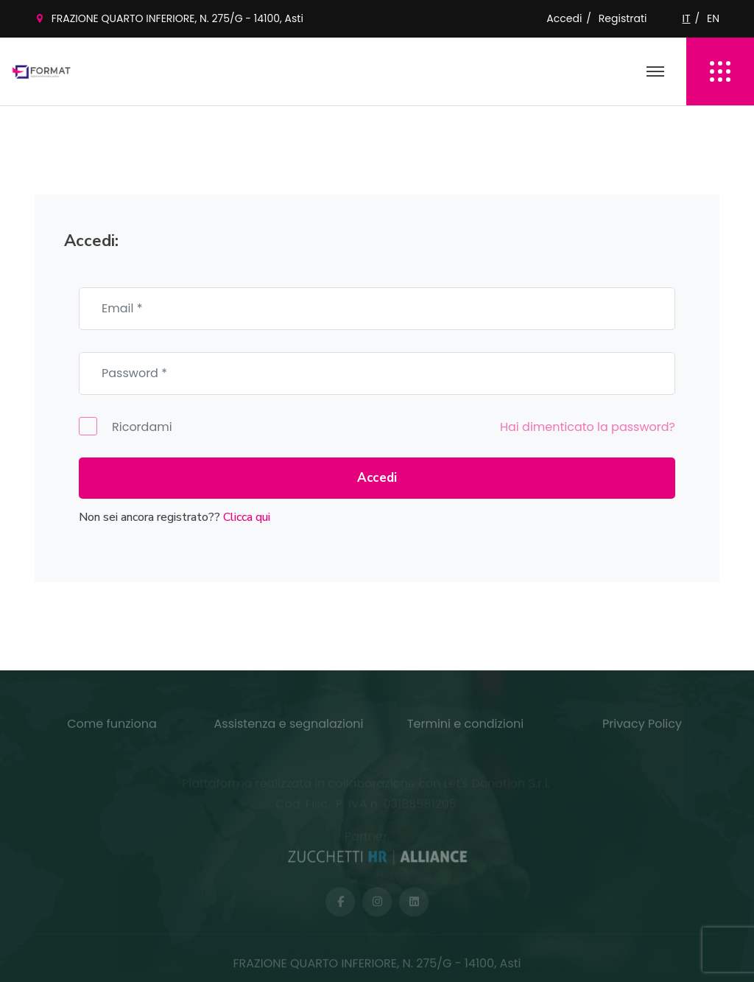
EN (713, 18)
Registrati (623, 18)
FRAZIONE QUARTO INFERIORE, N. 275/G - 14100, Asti (177, 18)
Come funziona (112, 728)
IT (687, 18)
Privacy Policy (642, 728)
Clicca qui (246, 517)
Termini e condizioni (465, 728)
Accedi (564, 18)
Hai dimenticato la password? (587, 426)
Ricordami (125, 426)
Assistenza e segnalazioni (289, 728)
